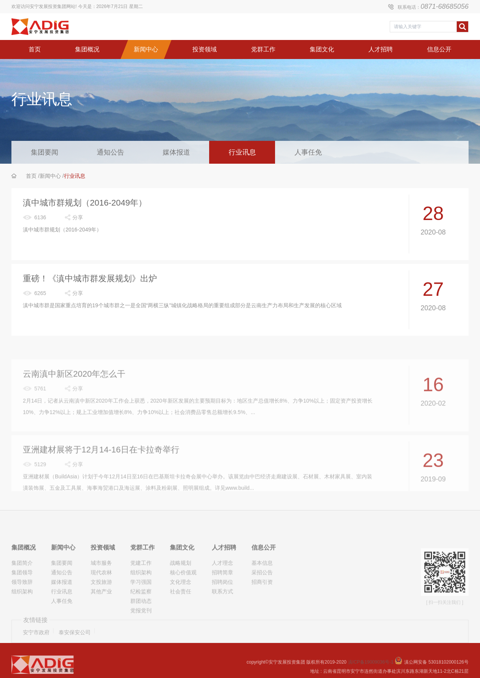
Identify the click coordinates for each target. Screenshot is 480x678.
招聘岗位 (222, 603)
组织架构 (22, 613)
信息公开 (263, 569)
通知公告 (110, 152)
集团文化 (182, 569)
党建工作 (141, 584)
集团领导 (22, 594)
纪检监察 (141, 613)
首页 (31, 176)
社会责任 (180, 613)
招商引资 (262, 603)
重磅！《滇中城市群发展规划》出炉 (90, 279)
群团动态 (141, 622)
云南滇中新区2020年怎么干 (74, 394)
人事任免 (308, 152)
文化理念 (180, 603)
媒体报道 (176, 152)
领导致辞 (22, 603)
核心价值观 (183, 594)
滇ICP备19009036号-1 (371, 667)
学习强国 (141, 603)
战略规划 (180, 584)
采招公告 (262, 594)
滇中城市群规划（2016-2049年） (85, 203)
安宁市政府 (36, 640)
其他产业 (101, 613)
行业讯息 (242, 152)
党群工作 (142, 569)
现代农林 (101, 594)
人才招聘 (224, 569)
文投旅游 (101, 603)
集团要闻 (44, 152)
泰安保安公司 (75, 640)
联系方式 (222, 613)
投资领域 (103, 569)
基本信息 (262, 584)
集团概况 (23, 569)
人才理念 (222, 584)
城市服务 (101, 584)
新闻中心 (50, 176)
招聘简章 (222, 594)
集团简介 (22, 584)
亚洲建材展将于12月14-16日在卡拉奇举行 (101, 470)
